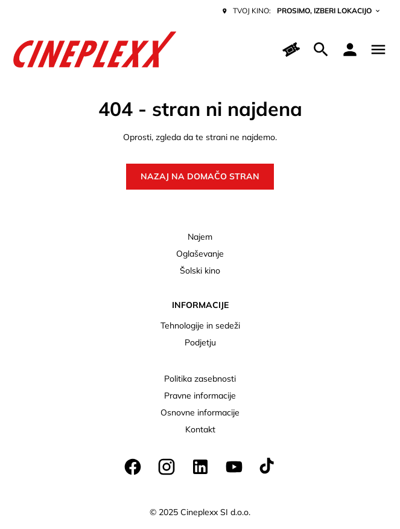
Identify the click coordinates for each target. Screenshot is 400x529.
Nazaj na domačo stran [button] (200, 176)
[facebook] (132, 466)
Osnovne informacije (200, 412)
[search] (321, 49)
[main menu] (378, 49)
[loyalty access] (350, 49)
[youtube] (234, 466)
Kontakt (200, 429)
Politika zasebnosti (200, 378)
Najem (200, 236)
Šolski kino (200, 270)
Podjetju (200, 342)
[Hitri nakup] (292, 49)
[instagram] (166, 466)
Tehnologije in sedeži (200, 325)
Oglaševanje (200, 253)
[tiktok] (268, 466)
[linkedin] (200, 466)
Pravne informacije (200, 395)
